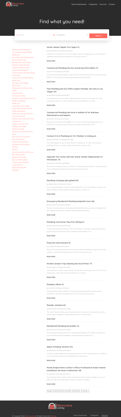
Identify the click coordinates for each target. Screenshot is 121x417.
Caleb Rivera (52, 348)
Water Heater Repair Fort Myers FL (63, 45)
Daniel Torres (52, 328)
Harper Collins (53, 182)
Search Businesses (79, 4)
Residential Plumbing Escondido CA (63, 324)
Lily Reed (51, 244)
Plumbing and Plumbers (66, 49)
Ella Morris (52, 70)
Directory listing (30, 414)
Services (103, 4)
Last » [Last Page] (86, 389)
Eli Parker (51, 117)
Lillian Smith (52, 203)
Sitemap (53, 414)
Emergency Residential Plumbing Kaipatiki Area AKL (71, 199)
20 (77, 389)
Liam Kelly (52, 93)
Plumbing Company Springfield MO (63, 178)
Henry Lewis (52, 224)
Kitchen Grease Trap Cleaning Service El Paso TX (69, 262)
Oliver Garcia (52, 307)
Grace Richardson (54, 138)
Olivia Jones (52, 265)
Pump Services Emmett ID (58, 241)
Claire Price (52, 161)
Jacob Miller (52, 372)
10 (74, 389)
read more (51, 59)
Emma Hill (51, 286)
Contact (112, 4)
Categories (93, 4)
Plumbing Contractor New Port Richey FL (66, 220)
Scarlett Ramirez (53, 49)
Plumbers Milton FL (55, 282)
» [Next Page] (82, 389)
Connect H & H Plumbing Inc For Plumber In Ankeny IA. (72, 134)
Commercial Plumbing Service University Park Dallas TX (72, 66)
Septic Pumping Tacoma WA (60, 345)
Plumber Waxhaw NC (56, 303)
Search (98, 34)
